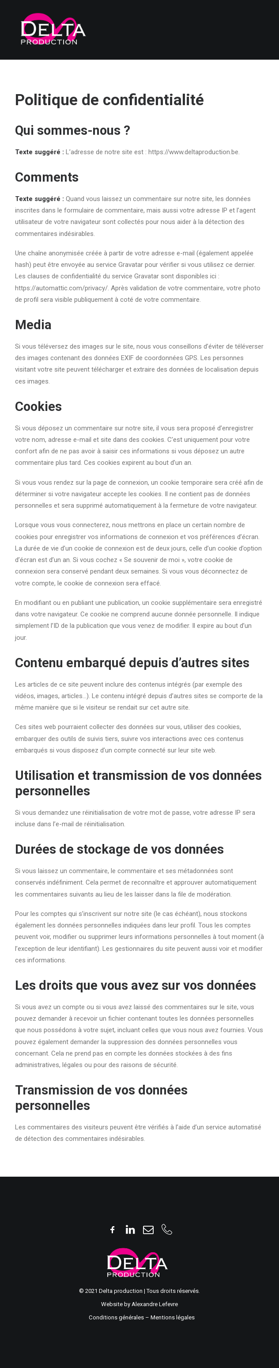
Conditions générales (117, 1317)
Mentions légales (173, 1317)
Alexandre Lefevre (155, 1304)
